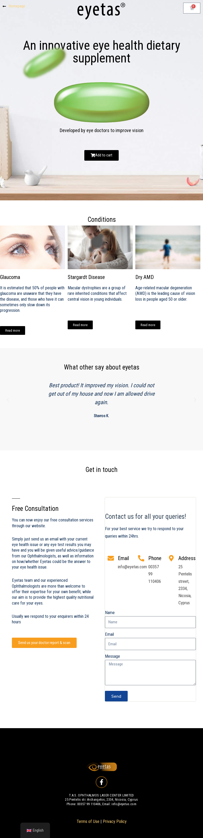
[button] (8, 400)
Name (110, 612)
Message (112, 656)
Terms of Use (88, 821)
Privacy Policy (115, 821)
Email (109, 634)
